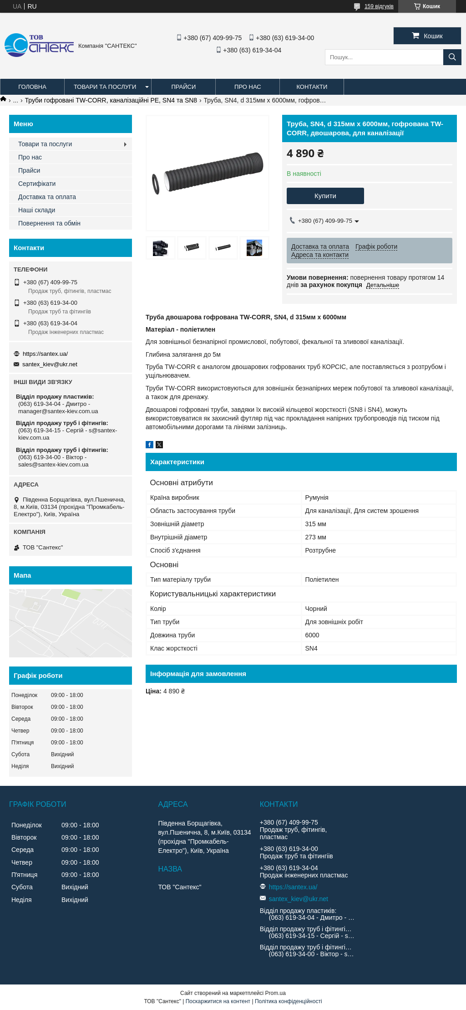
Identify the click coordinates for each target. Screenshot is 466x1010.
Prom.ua (275, 993)
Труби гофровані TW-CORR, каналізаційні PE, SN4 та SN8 (111, 100)
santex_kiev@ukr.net (49, 364)
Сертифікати (37, 183)
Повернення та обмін (49, 223)
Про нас (247, 86)
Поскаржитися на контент (218, 1001)
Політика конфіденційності (288, 1001)
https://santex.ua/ (45, 353)
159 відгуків (379, 6)
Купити (325, 196)
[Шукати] (452, 57)
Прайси (183, 86)
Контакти (311, 86)
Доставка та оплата (47, 196)
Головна (32, 86)
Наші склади (36, 210)
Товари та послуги (105, 86)
